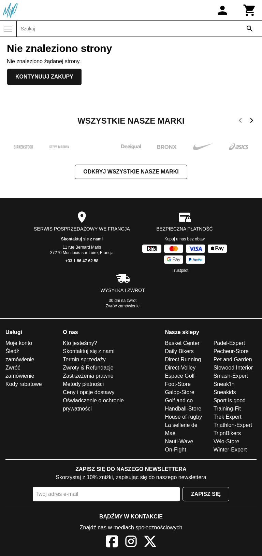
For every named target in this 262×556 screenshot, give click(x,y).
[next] (252, 121)
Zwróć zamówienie (123, 306)
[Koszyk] (250, 10)
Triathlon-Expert (233, 425)
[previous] (240, 121)
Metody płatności (83, 384)
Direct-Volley (180, 368)
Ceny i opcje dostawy (88, 392)
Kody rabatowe (23, 384)
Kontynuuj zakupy (44, 77)
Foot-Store (178, 384)
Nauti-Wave (179, 441)
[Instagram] (131, 542)
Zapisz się (206, 494)
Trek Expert (228, 417)
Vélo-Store (226, 441)
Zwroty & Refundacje (88, 368)
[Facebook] (112, 542)
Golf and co (179, 400)
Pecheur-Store (231, 351)
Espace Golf (179, 376)
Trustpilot (180, 270)
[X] (150, 542)
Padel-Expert (229, 343)
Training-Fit (227, 409)
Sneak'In (224, 384)
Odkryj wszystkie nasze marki (130, 172)
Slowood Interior (233, 368)
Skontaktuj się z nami (82, 239)
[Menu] (8, 29)
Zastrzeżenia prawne (88, 376)
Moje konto (18, 343)
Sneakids (225, 392)
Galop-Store (179, 392)
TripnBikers (227, 433)
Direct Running (183, 359)
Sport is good (230, 400)
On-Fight (175, 450)
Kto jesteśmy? (80, 343)
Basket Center (182, 343)
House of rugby (183, 417)
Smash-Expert (231, 376)
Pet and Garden (233, 359)
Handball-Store (183, 409)
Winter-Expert (230, 450)
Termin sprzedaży (84, 359)
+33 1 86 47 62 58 (81, 261)
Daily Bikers (179, 351)
